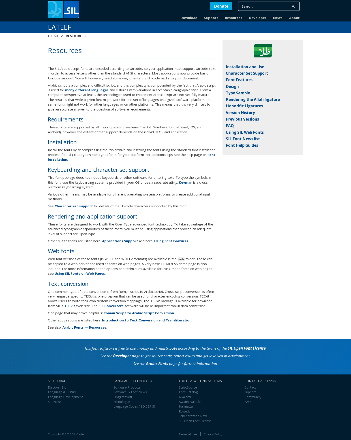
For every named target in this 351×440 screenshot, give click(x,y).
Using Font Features (171, 241)
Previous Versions (242, 119)
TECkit (69, 306)
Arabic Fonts (157, 363)
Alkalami (185, 397)
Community (252, 397)
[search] (262, 6)
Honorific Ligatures (244, 105)
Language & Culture (62, 392)
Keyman (185, 182)
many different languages (87, 90)
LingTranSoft (122, 397)
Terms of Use (188, 434)
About (294, 17)
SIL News (55, 402)
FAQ (230, 125)
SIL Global (78, 434)
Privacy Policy (213, 434)
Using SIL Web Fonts (245, 132)
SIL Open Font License (247, 348)
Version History (240, 112)
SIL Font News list (243, 138)
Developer (257, 17)
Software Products (127, 387)
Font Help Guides (242, 145)
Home (53, 36)
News (278, 17)
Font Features (239, 79)
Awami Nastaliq (190, 402)
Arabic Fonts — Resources (84, 327)
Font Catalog (188, 392)
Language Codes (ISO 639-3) (134, 406)
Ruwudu (184, 411)
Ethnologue (121, 402)
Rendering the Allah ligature (253, 99)
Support (211, 17)
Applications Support (120, 241)
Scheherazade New (193, 416)
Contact (250, 387)
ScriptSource (188, 387)
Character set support (74, 206)
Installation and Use (245, 66)
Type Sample (238, 93)
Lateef (59, 27)
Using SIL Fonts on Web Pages (80, 273)
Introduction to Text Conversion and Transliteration (146, 320)
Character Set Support (247, 73)
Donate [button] (221, 6)
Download (188, 17)
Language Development (65, 397)
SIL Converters (111, 306)
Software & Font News (130, 392)
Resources (233, 17)
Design (232, 86)
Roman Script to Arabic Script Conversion (139, 313)
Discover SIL (57, 387)
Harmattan (187, 406)
